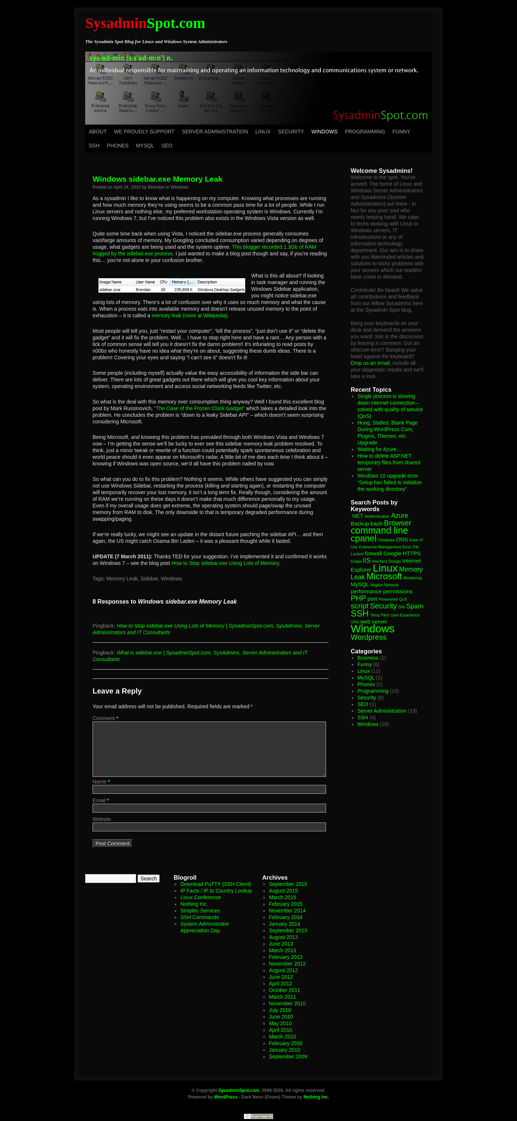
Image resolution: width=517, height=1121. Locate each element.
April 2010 (280, 1030)
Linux (263, 132)
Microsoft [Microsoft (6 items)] (384, 576)
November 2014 (287, 911)
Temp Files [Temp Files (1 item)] (379, 615)
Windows (325, 132)
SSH (94, 146)
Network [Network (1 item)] (391, 585)
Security (291, 132)
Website (102, 819)
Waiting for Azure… (379, 449)
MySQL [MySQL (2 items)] (360, 584)
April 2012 (280, 983)
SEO (167, 146)
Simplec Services (200, 911)
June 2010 (281, 1017)
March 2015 (282, 897)
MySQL (145, 146)
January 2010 (284, 1050)
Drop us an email (370, 363)
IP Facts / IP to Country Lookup (216, 891)
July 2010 (280, 1010)
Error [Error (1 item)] (406, 547)
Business (367, 658)
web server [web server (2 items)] (373, 621)
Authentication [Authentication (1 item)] (377, 516)
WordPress (225, 1097)
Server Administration (215, 132)
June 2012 (281, 977)
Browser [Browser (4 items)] (397, 523)
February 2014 (285, 917)
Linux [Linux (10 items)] (385, 568)
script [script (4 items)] (359, 606)
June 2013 (281, 944)
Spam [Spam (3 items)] (415, 606)
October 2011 (284, 990)
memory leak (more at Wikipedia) (189, 315)
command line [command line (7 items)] (379, 530)
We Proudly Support (144, 132)
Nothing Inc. (194, 904)
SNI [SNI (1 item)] (401, 607)
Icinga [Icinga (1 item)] (356, 561)
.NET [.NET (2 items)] (357, 516)
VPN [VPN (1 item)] (355, 622)
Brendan (156, 187)
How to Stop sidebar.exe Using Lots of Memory (225, 563)
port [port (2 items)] (372, 599)
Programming (365, 132)
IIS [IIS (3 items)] (366, 560)
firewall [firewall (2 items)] (373, 553)
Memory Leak (122, 579)
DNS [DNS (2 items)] (402, 539)
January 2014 (284, 924)
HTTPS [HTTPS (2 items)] (412, 553)
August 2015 (283, 891)
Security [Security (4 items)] (383, 606)
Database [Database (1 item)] (386, 540)
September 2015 (288, 884)
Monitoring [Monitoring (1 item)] (412, 578)
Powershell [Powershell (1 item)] (388, 599)
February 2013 (285, 957)
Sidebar (149, 579)
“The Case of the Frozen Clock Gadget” (199, 408)
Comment (105, 718)
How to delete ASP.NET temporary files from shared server (388, 462)
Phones (118, 146)
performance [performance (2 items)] (366, 591)
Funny (401, 132)
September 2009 (288, 1056)
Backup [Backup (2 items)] (360, 523)
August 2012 (283, 970)
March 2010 (282, 1037)
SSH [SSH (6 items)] (360, 613)
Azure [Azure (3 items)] (399, 515)
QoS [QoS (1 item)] (403, 599)
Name (101, 782)
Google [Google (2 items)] (392, 553)
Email (101, 800)
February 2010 (285, 1043)
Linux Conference (200, 897)
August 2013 (283, 937)
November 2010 (287, 1003)
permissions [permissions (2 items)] (398, 591)
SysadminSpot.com (238, 1090)
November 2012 (287, 964)
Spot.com (145, 23)
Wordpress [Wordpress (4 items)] (368, 637)
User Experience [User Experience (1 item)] (405, 615)
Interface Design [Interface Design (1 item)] (386, 561)
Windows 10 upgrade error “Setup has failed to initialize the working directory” (389, 482)
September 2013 (288, 930)
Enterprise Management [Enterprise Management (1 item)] (380, 547)
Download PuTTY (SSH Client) (215, 884)
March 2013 (282, 950)
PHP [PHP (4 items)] (358, 598)
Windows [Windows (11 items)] (373, 628)
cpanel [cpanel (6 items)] (364, 538)
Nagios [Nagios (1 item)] (377, 585)
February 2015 (285, 904)
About (98, 132)
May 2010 (280, 1023)
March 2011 (282, 997)
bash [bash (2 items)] (376, 523)
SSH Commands (199, 917)
